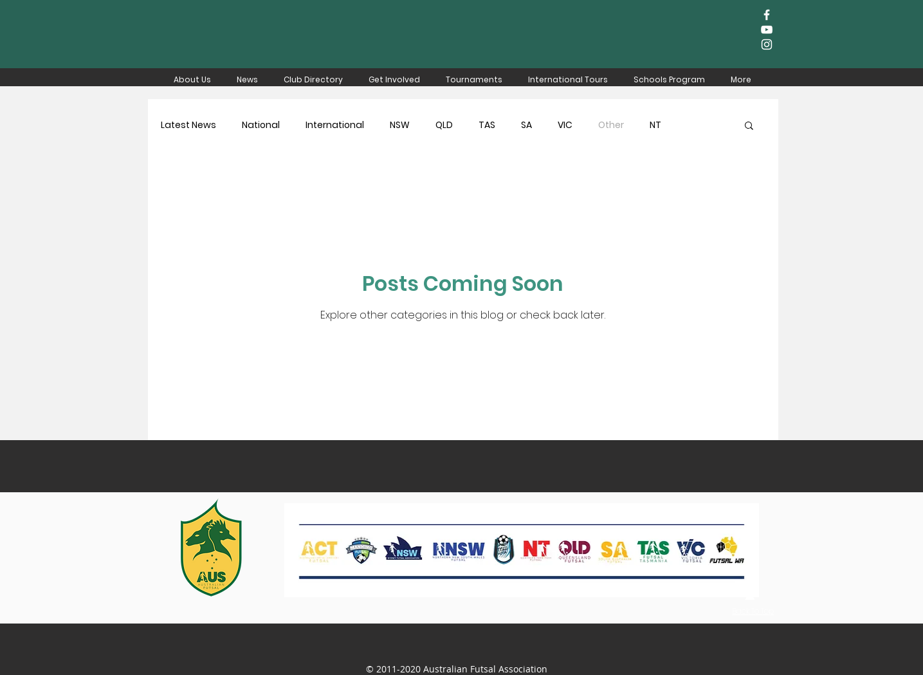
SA (526, 125)
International (335, 125)
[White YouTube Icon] (767, 30)
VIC (565, 125)
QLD (444, 125)
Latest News (188, 125)
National (261, 125)
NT (655, 125)
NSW (400, 125)
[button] (749, 126)
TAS (487, 125)
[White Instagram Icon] (767, 44)
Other (611, 125)
